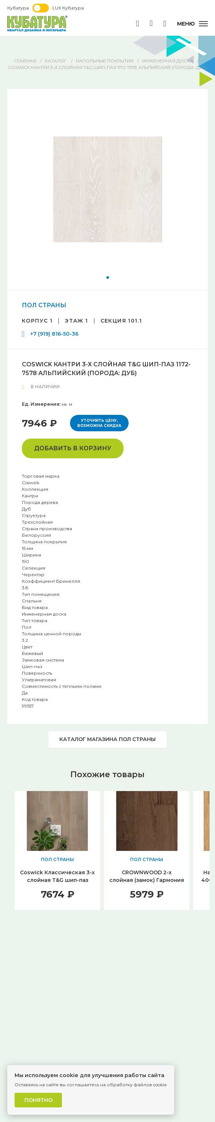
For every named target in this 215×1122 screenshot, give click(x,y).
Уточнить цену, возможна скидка (99, 423)
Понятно (38, 1100)
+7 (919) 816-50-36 (54, 334)
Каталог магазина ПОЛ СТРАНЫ (107, 739)
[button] (107, 277)
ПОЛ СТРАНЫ (44, 305)
